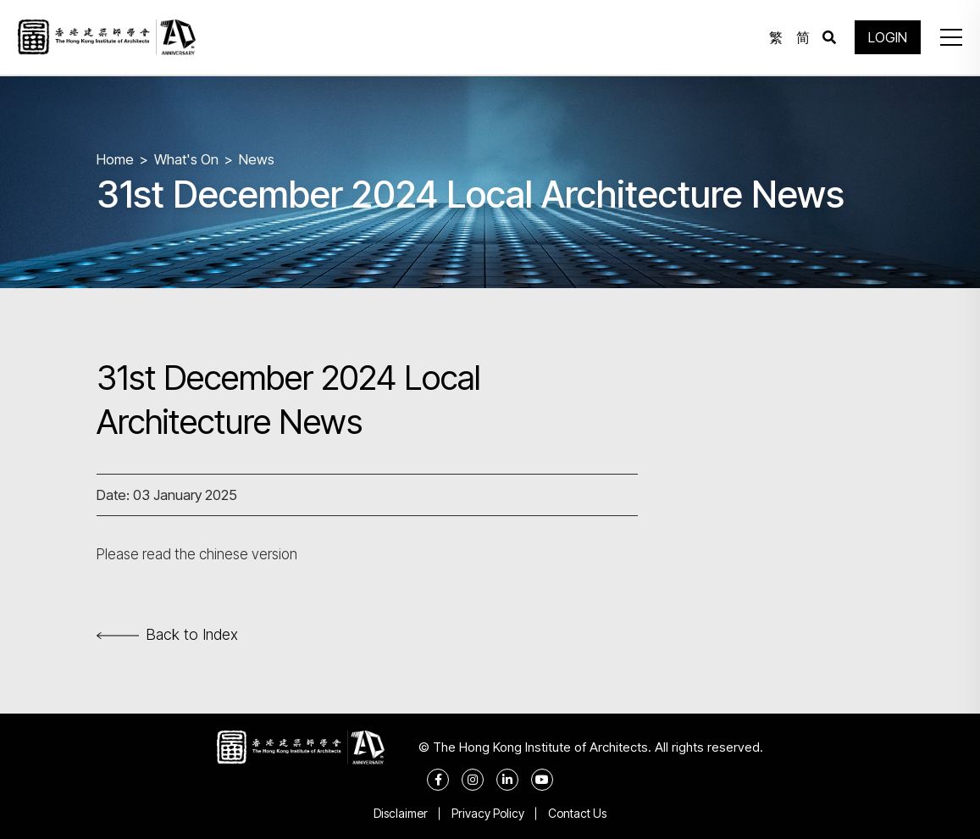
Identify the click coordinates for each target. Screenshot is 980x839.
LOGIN (886, 38)
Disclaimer (399, 813)
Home (115, 159)
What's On (186, 159)
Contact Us (579, 813)
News (256, 159)
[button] (949, 38)
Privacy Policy (487, 813)
